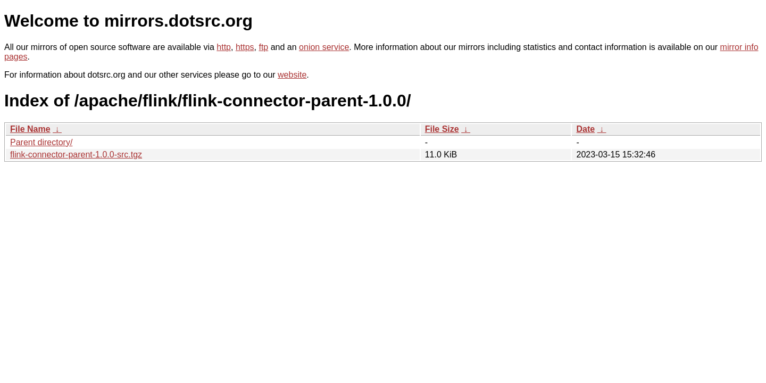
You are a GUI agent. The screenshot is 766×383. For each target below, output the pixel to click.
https (245, 47)
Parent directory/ (41, 142)
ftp (263, 47)
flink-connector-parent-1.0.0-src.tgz (76, 154)
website (292, 74)
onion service (324, 47)
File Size (442, 129)
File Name (30, 129)
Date (585, 129)
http (224, 47)
